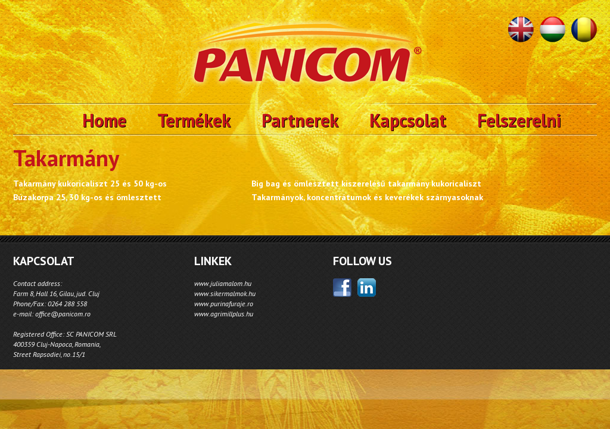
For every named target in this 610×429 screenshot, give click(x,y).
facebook (342, 287)
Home (104, 120)
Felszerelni (519, 120)
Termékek (194, 120)
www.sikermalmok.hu (225, 293)
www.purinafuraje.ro (223, 303)
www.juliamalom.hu (222, 283)
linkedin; (366, 287)
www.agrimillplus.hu (223, 313)
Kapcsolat (407, 120)
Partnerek (300, 120)
